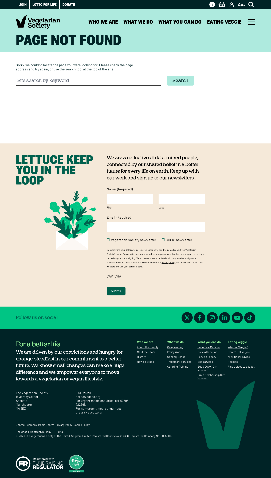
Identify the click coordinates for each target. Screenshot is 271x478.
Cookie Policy (81, 424)
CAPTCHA (114, 276)
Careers (32, 424)
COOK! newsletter (179, 240)
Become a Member (209, 347)
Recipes (233, 361)
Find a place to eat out (241, 366)
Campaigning (175, 347)
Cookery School (176, 356)
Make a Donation (207, 352)
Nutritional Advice (239, 356)
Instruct (36, 431)
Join (23, 4)
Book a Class (205, 361)
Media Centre (46, 424)
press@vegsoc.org (89, 412)
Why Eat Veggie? (238, 347)
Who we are (103, 22)
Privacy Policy (168, 262)
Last (161, 207)
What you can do (180, 22)
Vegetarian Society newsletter (133, 240)
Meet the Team (146, 352)
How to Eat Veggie (239, 352)
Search (180, 80)
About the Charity (147, 347)
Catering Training (177, 366)
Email (119, 217)
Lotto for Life (45, 4)
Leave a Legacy (207, 356)
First (109, 207)
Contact (21, 424)
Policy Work (174, 352)
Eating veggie (224, 22)
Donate (68, 4)
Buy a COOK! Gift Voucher (207, 368)
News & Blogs (145, 361)
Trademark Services (179, 361)
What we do (138, 22)
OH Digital (58, 431)
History (141, 356)
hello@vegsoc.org (88, 397)
